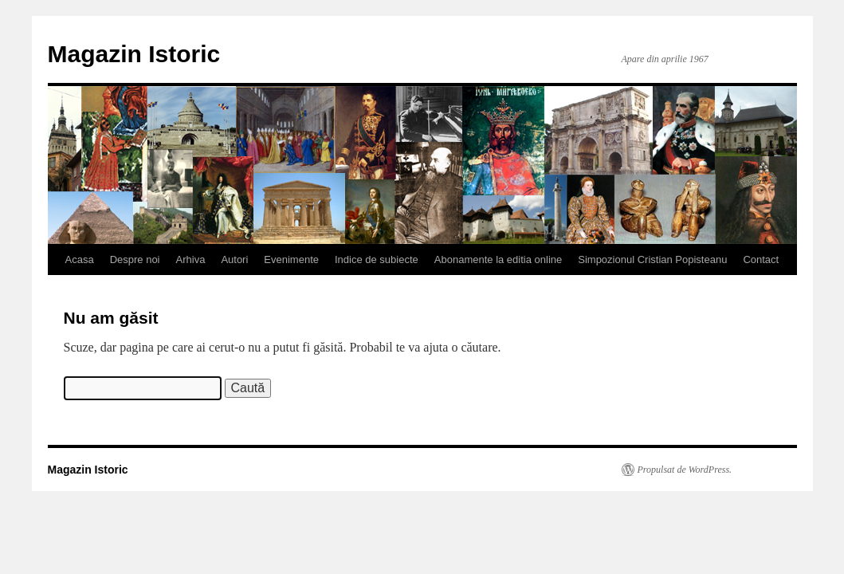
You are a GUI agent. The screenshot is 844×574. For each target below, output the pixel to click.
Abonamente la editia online (498, 259)
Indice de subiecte (376, 259)
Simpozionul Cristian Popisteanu (652, 259)
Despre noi (135, 259)
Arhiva (191, 259)
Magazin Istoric (134, 54)
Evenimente (291, 259)
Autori (234, 259)
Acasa (79, 259)
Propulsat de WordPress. (685, 469)
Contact (761, 259)
